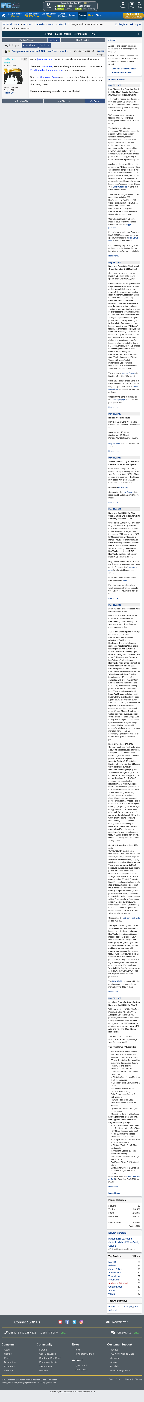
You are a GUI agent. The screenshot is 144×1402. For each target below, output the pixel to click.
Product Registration (120, 1370)
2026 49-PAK (117, 981)
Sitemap (8, 1370)
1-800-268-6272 (70, 6)
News (78, 1349)
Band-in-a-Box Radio (50, 1358)
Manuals (114, 1358)
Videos (113, 1362)
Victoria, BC (9, 93)
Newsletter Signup (84, 1353)
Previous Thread (25, 40)
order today (123, 487)
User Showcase (47, 1353)
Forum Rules (81, 34)
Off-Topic (62, 24)
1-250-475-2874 (85, 6)
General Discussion (44, 24)
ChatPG (112, 40)
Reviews (43, 1370)
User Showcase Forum (47, 77)
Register (121, 24)
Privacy (128, 1379)
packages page (118, 400)
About (7, 1349)
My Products (81, 1369)
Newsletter (120, 1322)
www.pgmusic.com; (10, 1383)
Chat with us (124, 1332)
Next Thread (83, 40)
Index (54, 40)
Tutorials (114, 1366)
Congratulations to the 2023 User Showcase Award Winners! (48, 51)
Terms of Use (114, 1379)
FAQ (93, 34)
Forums (27, 24)
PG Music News (116, 79)
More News (114, 1193)
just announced (45, 59)
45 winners (46, 66)
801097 (101, 51)
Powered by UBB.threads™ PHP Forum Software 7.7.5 (72, 1392)
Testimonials (45, 1366)
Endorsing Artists (48, 1362)
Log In (135, 24)
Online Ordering (89, 9)
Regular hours (114, 444)
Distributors (10, 1362)
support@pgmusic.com (46, 1383)
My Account (81, 1365)
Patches (114, 1349)
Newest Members (117, 1233)
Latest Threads (63, 34)
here (125, 580)
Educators (9, 1366)
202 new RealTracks (131, 918)
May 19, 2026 (114, 262)
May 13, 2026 (114, 509)
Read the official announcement (46, 70)
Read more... (113, 256)
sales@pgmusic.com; (27, 1383)
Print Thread (29, 45)
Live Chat (68, 9)
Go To (45, 45)
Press (7, 1358)
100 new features (120, 187)
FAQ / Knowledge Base (122, 1353)
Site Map (138, 1379)
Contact (8, 1353)
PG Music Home (11, 24)
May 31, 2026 (114, 85)
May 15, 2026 (114, 414)
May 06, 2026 (114, 998)
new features (128, 492)
